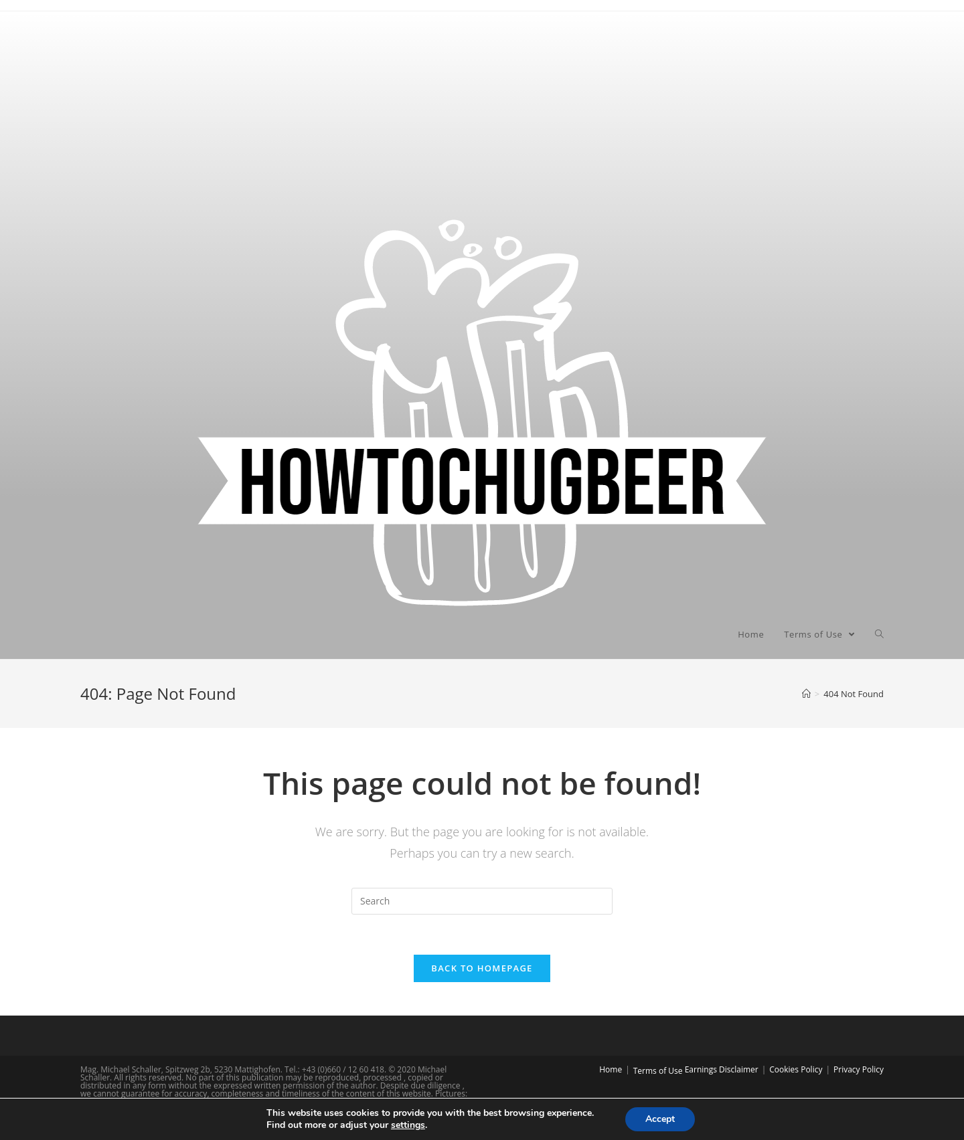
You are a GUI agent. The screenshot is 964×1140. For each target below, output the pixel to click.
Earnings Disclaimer (721, 1069)
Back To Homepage (481, 968)
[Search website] (879, 634)
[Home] (806, 694)
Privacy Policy (858, 1069)
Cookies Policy (795, 1069)
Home (610, 1069)
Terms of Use (658, 1070)
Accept (660, 1119)
